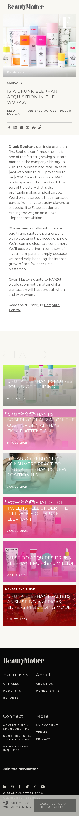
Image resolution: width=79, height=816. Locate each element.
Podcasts (12, 690)
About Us (44, 683)
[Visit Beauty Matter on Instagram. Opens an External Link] (13, 787)
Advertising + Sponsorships (16, 727)
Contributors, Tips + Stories (17, 737)
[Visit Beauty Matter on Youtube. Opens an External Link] (44, 787)
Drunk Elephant (22, 147)
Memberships (48, 690)
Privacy (43, 739)
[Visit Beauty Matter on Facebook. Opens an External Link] (21, 787)
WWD (54, 279)
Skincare (14, 82)
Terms (41, 732)
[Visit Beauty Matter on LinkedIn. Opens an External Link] (5, 787)
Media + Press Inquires (15, 748)
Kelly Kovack (13, 112)
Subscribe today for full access (52, 805)
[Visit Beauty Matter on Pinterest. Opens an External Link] (36, 787)
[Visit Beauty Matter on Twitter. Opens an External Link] (28, 787)
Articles (11, 683)
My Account (47, 725)
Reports (11, 697)
